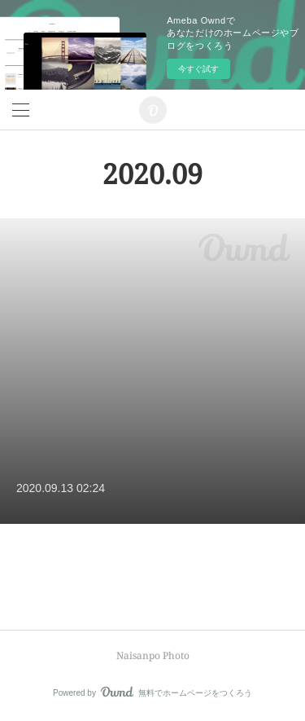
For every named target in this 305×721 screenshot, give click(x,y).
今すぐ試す (198, 68)
